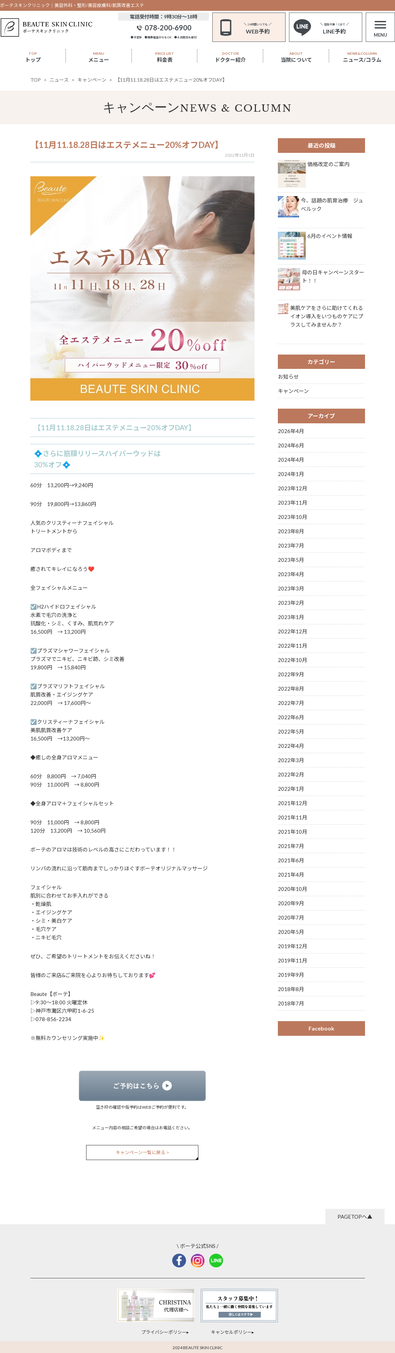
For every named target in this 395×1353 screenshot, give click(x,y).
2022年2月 (291, 774)
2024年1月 (291, 474)
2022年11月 (292, 645)
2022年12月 (292, 631)
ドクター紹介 (230, 57)
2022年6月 (291, 717)
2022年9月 (291, 674)
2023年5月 (291, 560)
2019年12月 (292, 946)
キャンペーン (141, 107)
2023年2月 (291, 603)
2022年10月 (292, 660)
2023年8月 (291, 531)
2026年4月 (291, 431)
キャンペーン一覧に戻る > (142, 1152)
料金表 (164, 57)
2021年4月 (291, 874)
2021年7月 (291, 846)
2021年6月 (291, 860)
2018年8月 (291, 989)
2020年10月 (292, 889)
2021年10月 (292, 831)
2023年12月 (292, 488)
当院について (296, 57)
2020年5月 (291, 932)
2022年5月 (291, 731)
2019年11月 (292, 960)
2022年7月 (291, 703)
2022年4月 (291, 746)
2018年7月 (291, 1003)
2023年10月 (292, 517)
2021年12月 (292, 803)
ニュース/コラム (362, 57)
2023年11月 (292, 502)
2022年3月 (291, 760)
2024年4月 (291, 459)
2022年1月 (291, 789)
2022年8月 (291, 688)
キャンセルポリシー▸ (232, 1332)
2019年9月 (291, 975)
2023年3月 (291, 588)
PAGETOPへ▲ (354, 1216)
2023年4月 (291, 574)
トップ (33, 57)
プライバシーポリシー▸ (165, 1332)
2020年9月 (291, 903)
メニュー (98, 57)
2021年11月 (292, 817)
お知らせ (288, 376)
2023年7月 (291, 545)
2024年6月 (291, 445)
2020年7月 (291, 917)
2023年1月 (291, 617)
